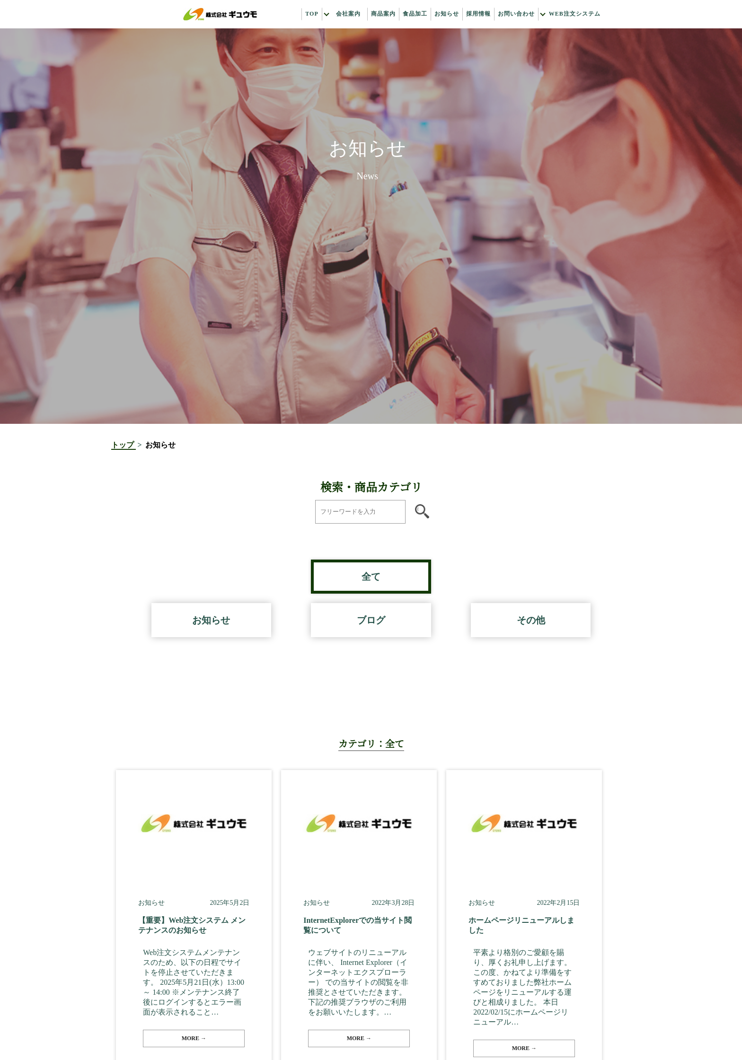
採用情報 (478, 14)
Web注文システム (575, 14)
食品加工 (415, 14)
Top (311, 14)
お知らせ (446, 14)
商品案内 (383, 14)
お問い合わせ (516, 14)
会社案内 (348, 14)
